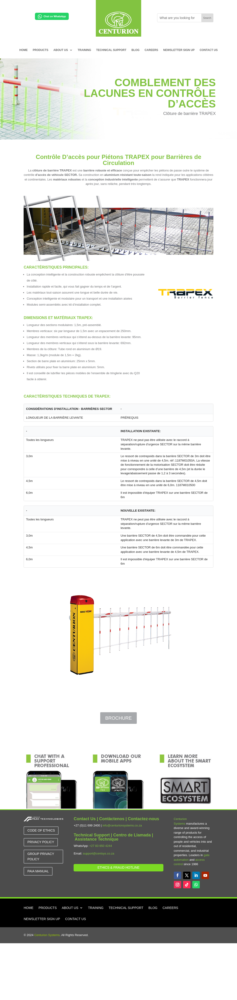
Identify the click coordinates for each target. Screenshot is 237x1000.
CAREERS (151, 50)
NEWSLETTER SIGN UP (178, 50)
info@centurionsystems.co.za (122, 825)
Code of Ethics (41, 830)
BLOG (135, 50)
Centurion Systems (47, 935)
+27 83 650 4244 (100, 846)
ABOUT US (60, 50)
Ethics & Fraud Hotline (118, 867)
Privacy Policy (40, 842)
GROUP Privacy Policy (40, 856)
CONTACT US (209, 50)
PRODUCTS (40, 50)
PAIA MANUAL (38, 871)
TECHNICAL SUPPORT (111, 50)
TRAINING (84, 50)
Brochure (118, 718)
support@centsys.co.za (98, 853)
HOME (23, 50)
